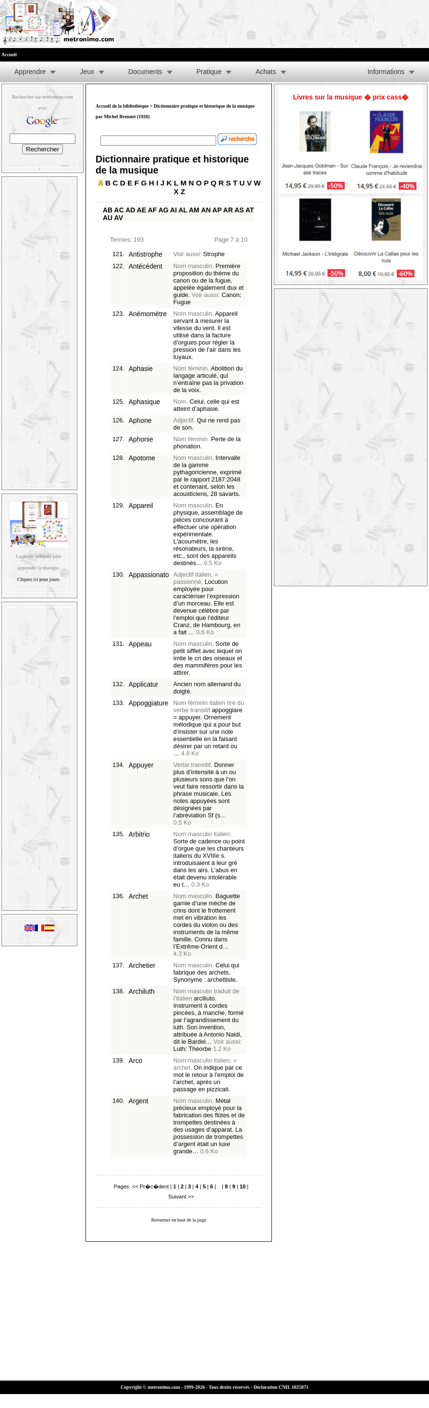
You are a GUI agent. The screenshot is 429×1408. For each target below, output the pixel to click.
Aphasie (141, 368)
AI (173, 210)
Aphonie (141, 439)
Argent (138, 1101)
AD (130, 210)
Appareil (141, 505)
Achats (266, 71)
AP (216, 210)
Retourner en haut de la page (179, 1220)
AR (228, 210)
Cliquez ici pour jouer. (38, 579)
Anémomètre (148, 314)
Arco (136, 1060)
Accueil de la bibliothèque (122, 106)
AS (239, 210)
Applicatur (144, 684)
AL (182, 210)
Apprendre (30, 71)
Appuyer (141, 765)
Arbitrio (139, 834)
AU (107, 218)
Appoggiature (148, 703)
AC (119, 210)
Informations (386, 71)
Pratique (208, 71)
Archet (138, 896)
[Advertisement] (39, 331)
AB (107, 210)
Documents (145, 71)
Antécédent (145, 266)
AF (152, 210)
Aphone (140, 420)
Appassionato (149, 575)
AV (118, 218)
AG (164, 210)
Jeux (87, 71)
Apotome (142, 458)
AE (141, 210)
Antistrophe (145, 254)
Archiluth (142, 991)
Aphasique (144, 402)
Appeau (140, 644)
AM (194, 210)
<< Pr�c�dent (150, 1186)
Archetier (142, 965)
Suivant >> (181, 1196)
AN (205, 210)
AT (249, 210)
